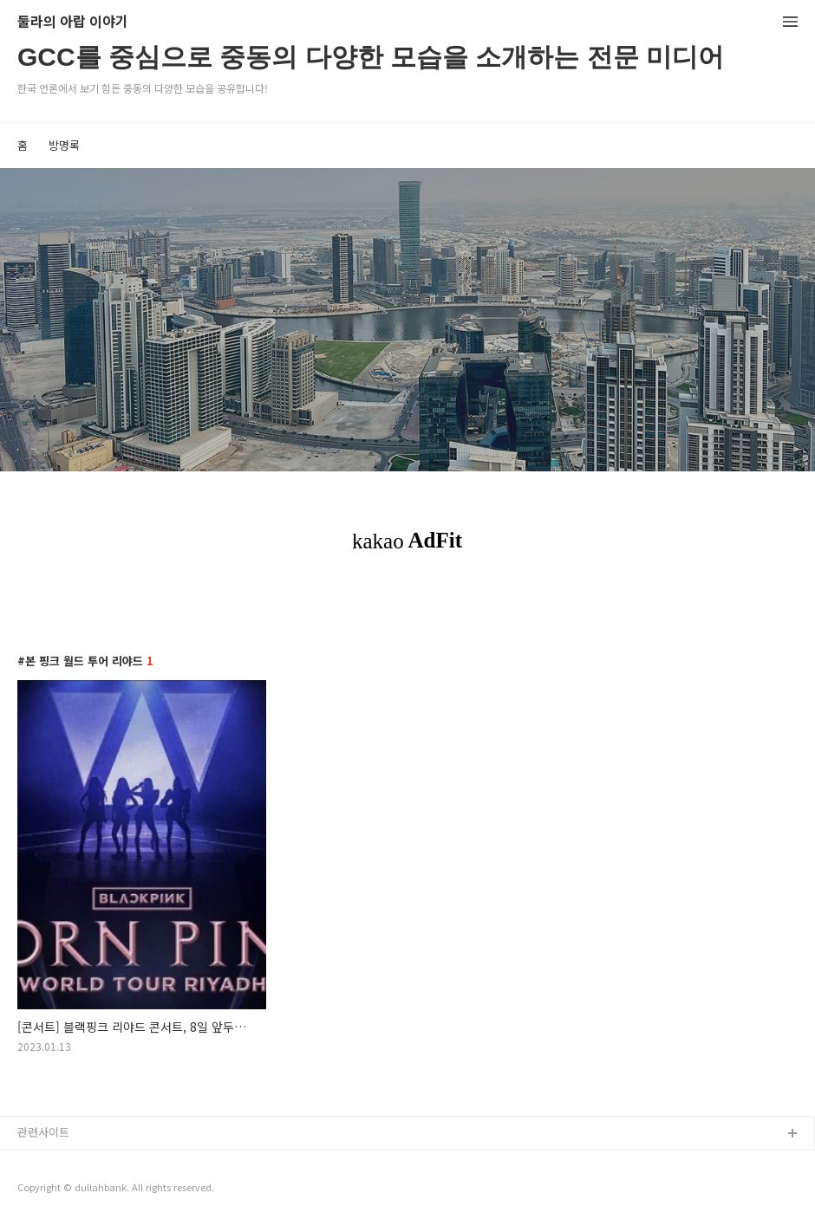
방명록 (64, 145)
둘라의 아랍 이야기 (72, 22)
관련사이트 (43, 1132)
